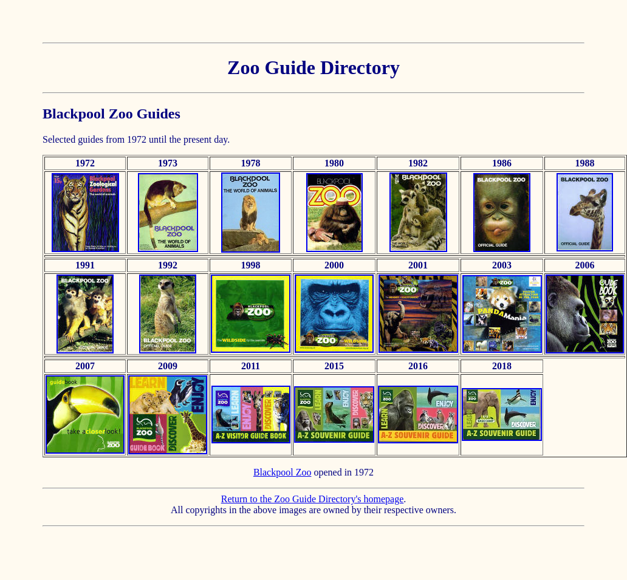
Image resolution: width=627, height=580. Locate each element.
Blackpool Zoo (282, 472)
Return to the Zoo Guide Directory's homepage (312, 499)
